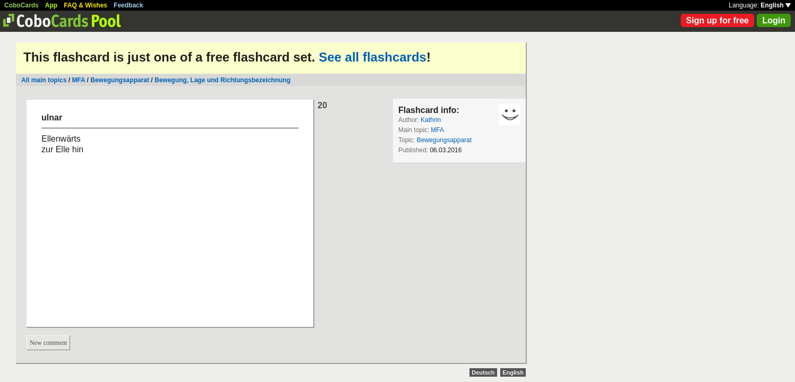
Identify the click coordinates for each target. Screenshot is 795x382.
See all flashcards (372, 57)
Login (773, 20)
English (775, 5)
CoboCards (21, 5)
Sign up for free (717, 20)
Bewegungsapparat (119, 80)
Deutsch (483, 372)
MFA (78, 80)
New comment (48, 342)
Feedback (128, 5)
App (51, 5)
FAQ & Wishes (85, 5)
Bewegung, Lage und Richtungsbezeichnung (222, 80)
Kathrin (431, 120)
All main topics (43, 80)
